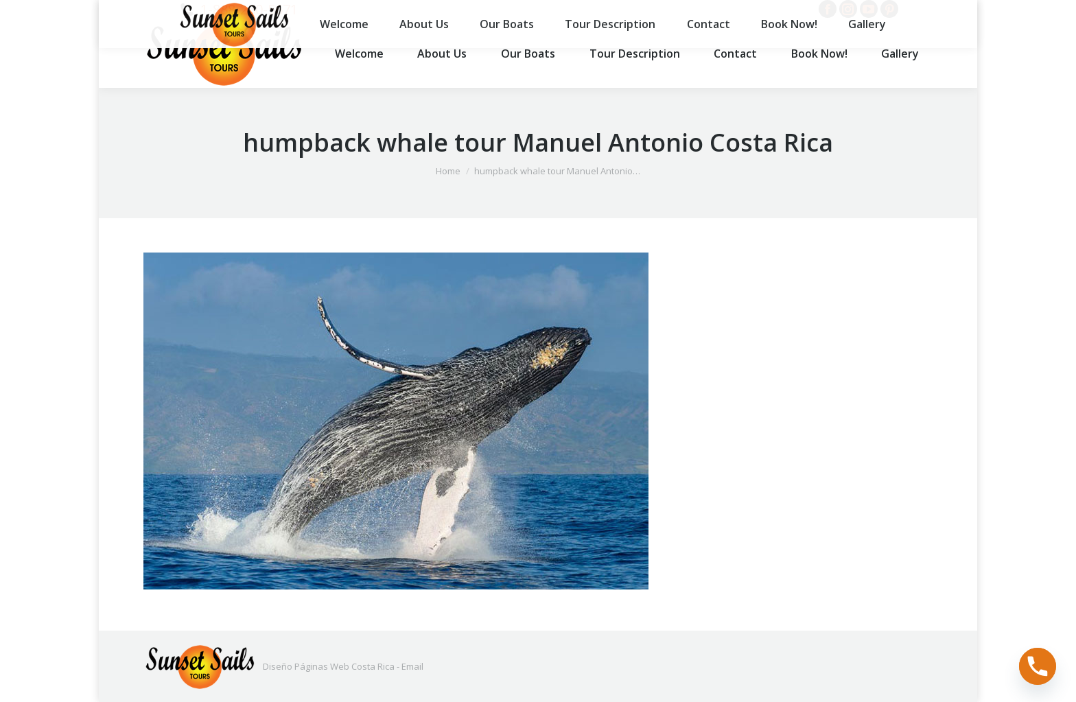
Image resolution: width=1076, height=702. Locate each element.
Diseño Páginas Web (306, 666)
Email (412, 666)
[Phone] (1037, 666)
